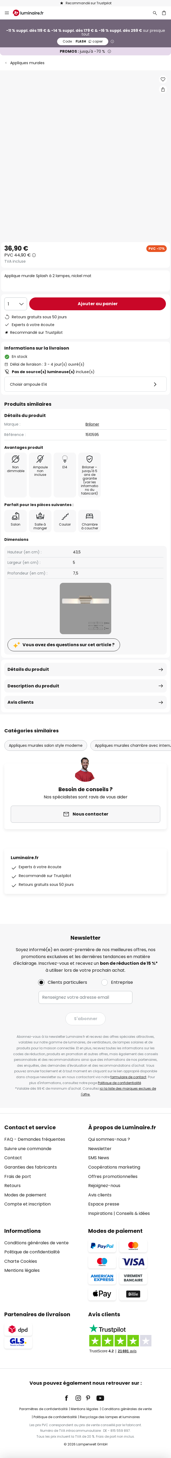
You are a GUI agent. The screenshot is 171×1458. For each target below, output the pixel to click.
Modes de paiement (25, 1195)
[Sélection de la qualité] (15, 303)
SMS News (98, 1158)
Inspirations (100, 1213)
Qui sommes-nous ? (109, 1139)
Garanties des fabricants (30, 1167)
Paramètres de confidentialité (43, 1409)
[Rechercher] (155, 12)
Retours (12, 1186)
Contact (13, 1158)
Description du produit (33, 686)
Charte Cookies (20, 1261)
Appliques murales (27, 63)
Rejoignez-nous (104, 1186)
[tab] (43, 1170)
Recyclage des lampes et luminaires (110, 1417)
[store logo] (31, 12)
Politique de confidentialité (119, 1083)
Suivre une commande (27, 1149)
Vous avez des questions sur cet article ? (68, 645)
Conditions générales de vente (36, 1243)
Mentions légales (22, 1270)
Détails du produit (28, 669)
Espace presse (103, 1204)
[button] (163, 79)
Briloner (92, 424)
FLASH (83, 41)
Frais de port (17, 1176)
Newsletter (99, 1149)
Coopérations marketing (114, 1167)
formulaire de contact (128, 1077)
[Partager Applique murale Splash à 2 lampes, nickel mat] (163, 89)
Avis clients (21, 702)
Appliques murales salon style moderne (46, 745)
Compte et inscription (27, 1204)
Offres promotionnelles (112, 1176)
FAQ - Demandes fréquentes (34, 1139)
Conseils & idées (133, 1213)
